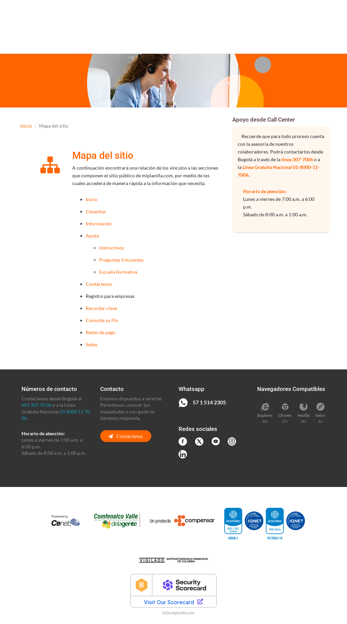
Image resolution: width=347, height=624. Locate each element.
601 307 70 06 (36, 405)
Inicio (26, 126)
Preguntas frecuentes (121, 260)
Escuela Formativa (118, 272)
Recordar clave (101, 308)
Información (99, 223)
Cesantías (96, 211)
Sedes (92, 344)
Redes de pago (100, 332)
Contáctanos (125, 436)
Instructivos (111, 248)
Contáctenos (99, 284)
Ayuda (92, 235)
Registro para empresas (110, 296)
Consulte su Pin (102, 320)
